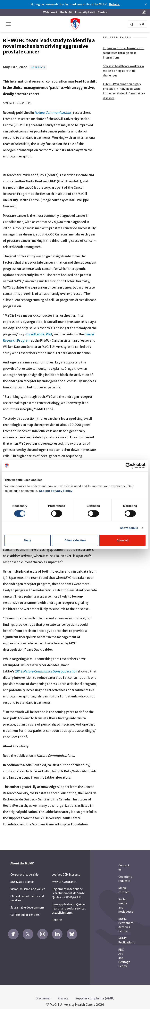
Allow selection (75, 540)
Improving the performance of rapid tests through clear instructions (123, 48)
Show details (129, 527)
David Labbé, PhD (39, 329)
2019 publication (46, 667)
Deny (27, 540)
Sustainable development (27, 903)
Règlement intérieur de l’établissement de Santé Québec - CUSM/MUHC (68, 888)
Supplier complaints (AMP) (94, 994)
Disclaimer (43, 994)
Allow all (123, 540)
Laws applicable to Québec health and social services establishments (69, 904)
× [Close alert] (146, 4)
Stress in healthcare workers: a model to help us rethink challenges (123, 66)
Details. (114, 4)
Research (38, 62)
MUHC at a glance (22, 877)
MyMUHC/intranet (64, 877)
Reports (57, 915)
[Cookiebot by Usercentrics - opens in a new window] (128, 466)
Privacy (63, 994)
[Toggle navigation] (8, 24)
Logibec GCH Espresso (66, 870)
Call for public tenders (24, 910)
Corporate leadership (24, 870)
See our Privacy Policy (55, 490)
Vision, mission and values (27, 884)
